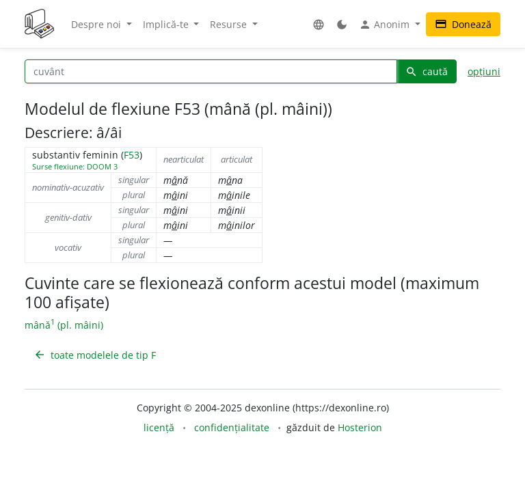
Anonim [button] (385, 24)
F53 (131, 154)
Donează (463, 24)
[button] (318, 24)
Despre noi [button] (97, 24)
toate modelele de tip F (94, 354)
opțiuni (484, 71)
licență (159, 427)
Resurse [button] (230, 24)
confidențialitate (231, 427)
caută (426, 71)
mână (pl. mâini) (64, 324)
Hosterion (360, 427)
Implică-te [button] (167, 24)
